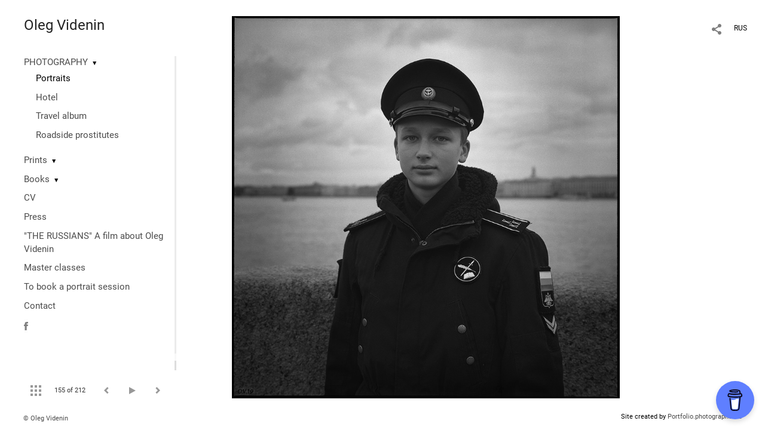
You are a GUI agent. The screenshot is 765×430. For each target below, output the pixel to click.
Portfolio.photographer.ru (705, 416)
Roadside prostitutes (77, 135)
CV (30, 197)
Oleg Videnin (64, 25)
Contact (40, 305)
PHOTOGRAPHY (56, 62)
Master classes (54, 267)
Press (35, 216)
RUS (740, 28)
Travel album (61, 115)
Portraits (53, 78)
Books (37, 179)
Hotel (47, 97)
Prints (35, 160)
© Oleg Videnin (45, 418)
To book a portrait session (77, 286)
